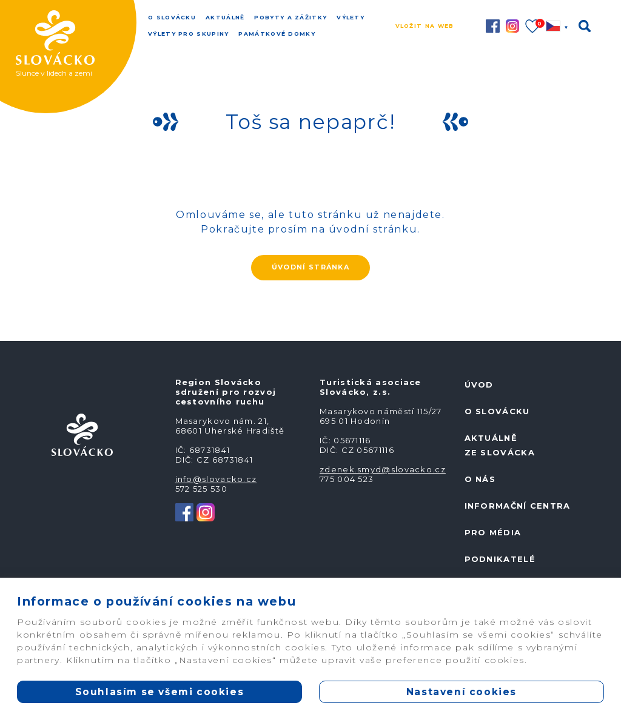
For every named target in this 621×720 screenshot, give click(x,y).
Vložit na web (424, 25)
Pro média (493, 532)
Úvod (479, 384)
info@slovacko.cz (216, 479)
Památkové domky (276, 33)
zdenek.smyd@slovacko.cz (383, 469)
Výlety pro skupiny (188, 33)
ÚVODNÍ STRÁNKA (310, 267)
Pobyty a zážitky (290, 17)
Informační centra (518, 505)
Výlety (350, 17)
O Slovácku (172, 17)
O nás (480, 479)
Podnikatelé (500, 559)
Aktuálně (225, 17)
